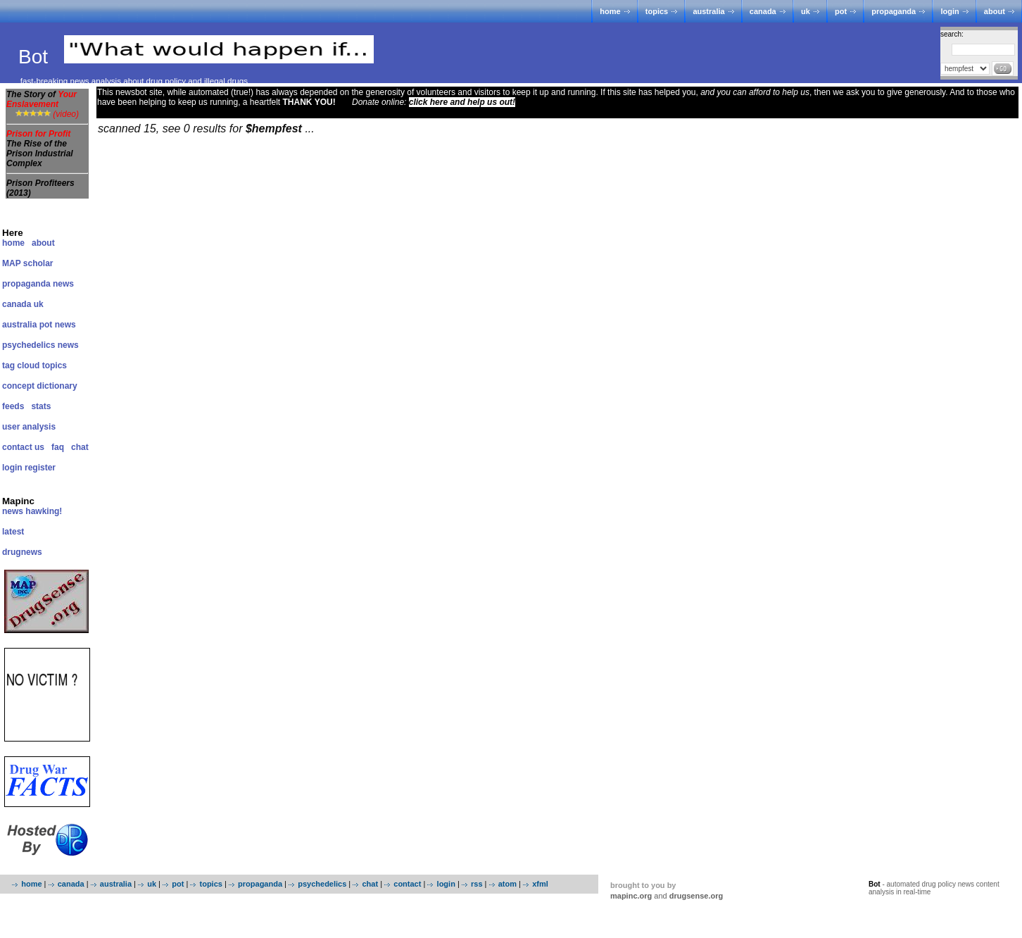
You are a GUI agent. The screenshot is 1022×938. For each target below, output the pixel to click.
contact (407, 884)
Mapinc (18, 501)
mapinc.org (631, 896)
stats (41, 406)
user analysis (29, 427)
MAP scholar (27, 263)
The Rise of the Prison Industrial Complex (39, 153)
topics (656, 11)
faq (57, 447)
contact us (23, 447)
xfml (540, 884)
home (610, 11)
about (994, 11)
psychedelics (322, 884)
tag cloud (20, 365)
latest (13, 532)
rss (477, 884)
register (40, 468)
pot (841, 11)
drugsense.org (696, 896)
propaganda (893, 11)
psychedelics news (40, 345)
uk (805, 11)
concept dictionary (39, 386)
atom (507, 884)
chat (80, 447)
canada (763, 11)
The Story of (41, 99)
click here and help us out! (462, 102)
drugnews (22, 552)
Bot (35, 57)
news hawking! (32, 511)
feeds (13, 406)
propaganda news (38, 284)
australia (708, 11)
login (949, 11)
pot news (57, 325)
